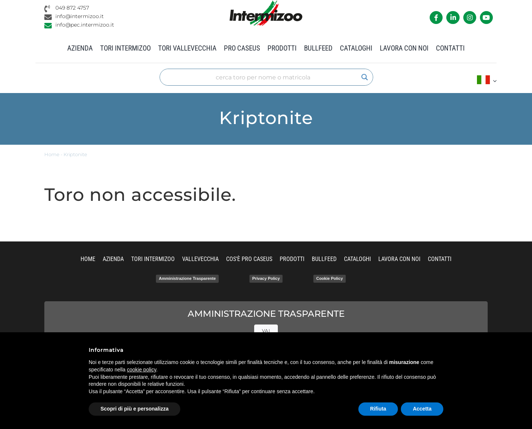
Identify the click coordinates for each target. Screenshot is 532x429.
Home (51, 154)
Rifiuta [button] (378, 409)
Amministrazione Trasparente (187, 278)
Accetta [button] (422, 409)
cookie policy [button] (141, 370)
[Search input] (263, 77)
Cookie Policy (329, 278)
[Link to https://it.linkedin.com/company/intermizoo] (452, 17)
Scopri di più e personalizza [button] (134, 409)
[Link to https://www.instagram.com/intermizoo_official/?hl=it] (469, 17)
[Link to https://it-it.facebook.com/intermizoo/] (436, 17)
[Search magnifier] (364, 77)
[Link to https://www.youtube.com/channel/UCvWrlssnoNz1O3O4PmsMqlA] (486, 17)
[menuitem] (487, 80)
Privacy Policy (266, 278)
